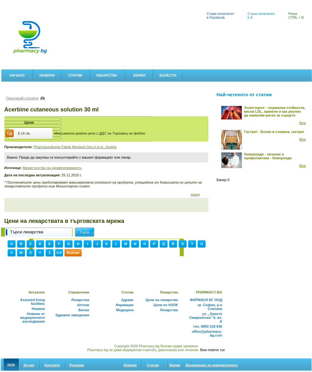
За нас (29, 365)
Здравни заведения (72, 315)
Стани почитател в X (261, 15)
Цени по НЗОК (165, 305)
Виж (302, 123)
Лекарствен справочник (86, 3)
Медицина (124, 310)
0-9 (59, 253)
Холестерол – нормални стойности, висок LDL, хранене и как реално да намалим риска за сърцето (274, 111)
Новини (47, 75)
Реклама (76, 365)
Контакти (52, 365)
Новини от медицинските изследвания (32, 317)
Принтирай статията (22, 98)
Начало (17, 75)
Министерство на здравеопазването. (52, 168)
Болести (167, 75)
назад (195, 194)
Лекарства (106, 75)
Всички (73, 253)
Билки (139, 75)
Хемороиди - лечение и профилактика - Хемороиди (268, 156)
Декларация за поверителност (212, 365)
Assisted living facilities (32, 302)
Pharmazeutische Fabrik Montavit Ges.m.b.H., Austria (75, 147)
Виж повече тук (212, 350)
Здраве (127, 300)
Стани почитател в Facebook (220, 15)
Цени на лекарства (40, 3)
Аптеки (9, 3)
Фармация (124, 305)
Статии (75, 75)
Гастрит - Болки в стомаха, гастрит (274, 132)
